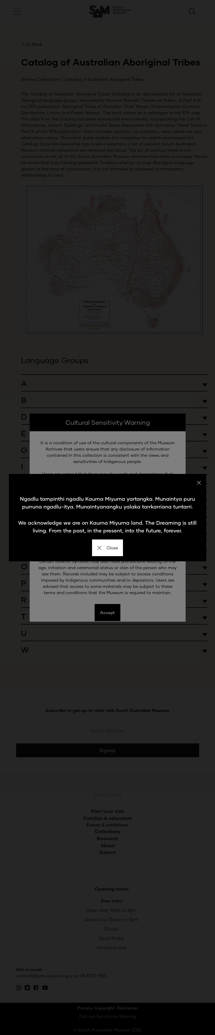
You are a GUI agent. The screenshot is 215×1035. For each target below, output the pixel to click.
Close (107, 547)
